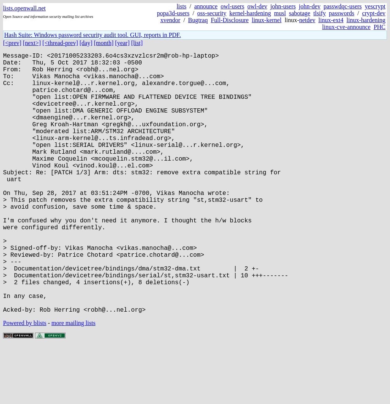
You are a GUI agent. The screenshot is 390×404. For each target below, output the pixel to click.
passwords (342, 13)
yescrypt (375, 6)
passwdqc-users (342, 6)
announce (205, 6)
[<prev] (12, 43)
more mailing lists (73, 381)
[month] (104, 43)
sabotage (299, 13)
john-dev (310, 6)
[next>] (32, 43)
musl (280, 13)
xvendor (170, 20)
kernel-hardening (250, 13)
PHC (379, 27)
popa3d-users (173, 13)
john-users (283, 6)
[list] (136, 43)
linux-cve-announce (346, 27)
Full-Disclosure (230, 20)
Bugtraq (198, 20)
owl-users (232, 6)
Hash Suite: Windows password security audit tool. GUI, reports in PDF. (92, 35)
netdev (307, 20)
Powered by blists (24, 381)
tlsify (319, 13)
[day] (86, 43)
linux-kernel (266, 20)
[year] (122, 43)
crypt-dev (373, 13)
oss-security (211, 13)
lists (182, 6)
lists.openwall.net (24, 8)
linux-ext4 (331, 20)
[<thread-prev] (60, 43)
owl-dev (257, 6)
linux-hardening (366, 20)
